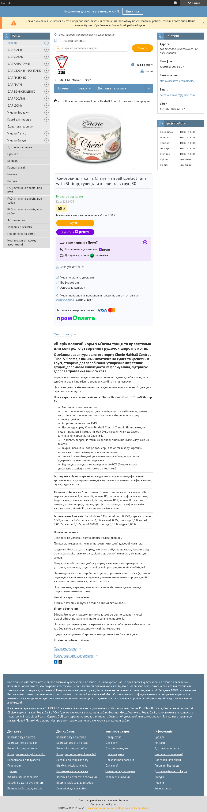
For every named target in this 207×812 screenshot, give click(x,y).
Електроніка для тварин (120, 771)
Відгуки (12, 181)
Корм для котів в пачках (22, 743)
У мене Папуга (16, 133)
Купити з (75, 232)
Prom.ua (123, 800)
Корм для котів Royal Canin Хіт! (26, 754)
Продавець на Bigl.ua (103, 804)
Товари (12, 43)
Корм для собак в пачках (72, 743)
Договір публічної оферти (171, 771)
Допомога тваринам (20, 126)
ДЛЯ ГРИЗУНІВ (16, 78)
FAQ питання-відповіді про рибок (24, 211)
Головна (63, 88)
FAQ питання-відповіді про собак (24, 200)
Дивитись (133, 11)
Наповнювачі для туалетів (23, 760)
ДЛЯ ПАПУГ (14, 84)
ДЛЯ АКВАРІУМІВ (18, 64)
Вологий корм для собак (71, 748)
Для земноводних (116, 748)
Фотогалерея (16, 220)
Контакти (12, 161)
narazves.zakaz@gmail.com (177, 95)
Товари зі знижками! (20, 227)
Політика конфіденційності (134, 807)
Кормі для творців (19, 119)
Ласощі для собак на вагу (72, 760)
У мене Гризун (16, 140)
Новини (12, 174)
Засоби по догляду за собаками (76, 777)
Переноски (14, 765)
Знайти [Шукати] (142, 48)
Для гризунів (113, 737)
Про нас (12, 154)
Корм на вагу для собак (71, 737)
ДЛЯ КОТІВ (14, 50)
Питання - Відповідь (167, 765)
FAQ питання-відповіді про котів (24, 190)
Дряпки (12, 771)
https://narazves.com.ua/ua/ (177, 81)
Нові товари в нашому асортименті (21, 242)
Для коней (111, 765)
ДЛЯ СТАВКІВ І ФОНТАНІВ (24, 71)
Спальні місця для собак (71, 788)
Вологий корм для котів (22, 748)
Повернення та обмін (21, 234)
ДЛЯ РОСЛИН (16, 98)
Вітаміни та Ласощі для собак (74, 783)
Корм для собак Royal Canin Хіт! (76, 754)
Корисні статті (16, 167)
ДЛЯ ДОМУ (14, 105)
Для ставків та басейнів (120, 760)
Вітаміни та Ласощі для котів (24, 788)
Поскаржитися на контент (101, 807)
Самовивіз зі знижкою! (169, 754)
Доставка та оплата (19, 147)
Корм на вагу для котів (21, 737)
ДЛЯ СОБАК (15, 57)
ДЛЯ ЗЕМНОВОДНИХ (21, 91)
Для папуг (111, 743)
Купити (75, 223)
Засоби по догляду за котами (25, 783)
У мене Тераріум (18, 112)
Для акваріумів (114, 754)
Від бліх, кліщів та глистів (22, 777)
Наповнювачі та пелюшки (72, 771)
